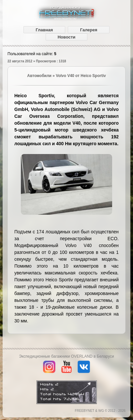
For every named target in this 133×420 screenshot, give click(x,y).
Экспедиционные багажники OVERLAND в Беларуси (66, 356)
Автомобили (39, 75)
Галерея (88, 29)
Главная (44, 29)
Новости (67, 37)
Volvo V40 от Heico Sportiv (81, 75)
